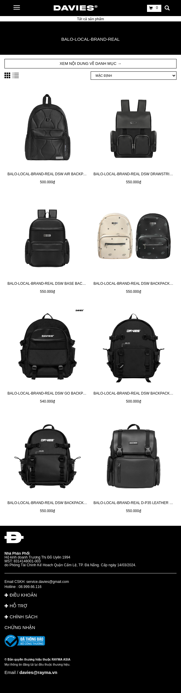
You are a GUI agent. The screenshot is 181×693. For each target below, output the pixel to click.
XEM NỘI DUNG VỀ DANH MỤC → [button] (90, 63)
